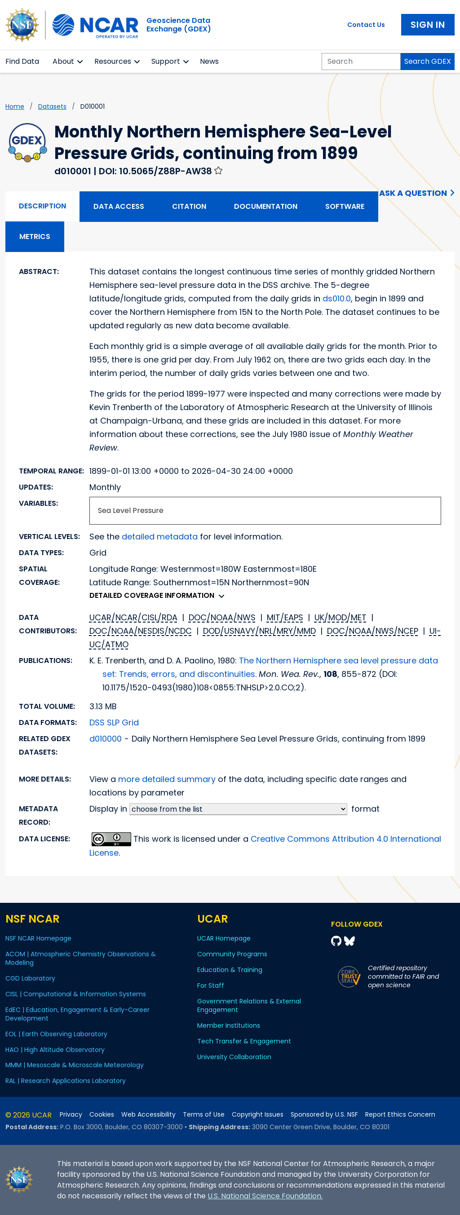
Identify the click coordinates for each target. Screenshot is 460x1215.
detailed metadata (160, 536)
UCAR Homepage (224, 938)
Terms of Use (204, 1114)
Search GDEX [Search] (427, 61)
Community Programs (232, 954)
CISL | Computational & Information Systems (75, 994)
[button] (80, 61)
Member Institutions (228, 1025)
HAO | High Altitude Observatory (55, 1049)
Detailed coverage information (159, 595)
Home (14, 106)
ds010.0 (337, 298)
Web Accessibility (148, 1114)
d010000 (105, 738)
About (63, 61)
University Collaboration (234, 1056)
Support (165, 61)
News (209, 61)
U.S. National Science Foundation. (265, 1196)
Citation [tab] (189, 206)
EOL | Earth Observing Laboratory (56, 1033)
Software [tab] (344, 206)
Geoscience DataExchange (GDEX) (178, 24)
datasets (52, 106)
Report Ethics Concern (400, 1114)
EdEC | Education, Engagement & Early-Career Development (77, 1014)
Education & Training (229, 969)
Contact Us (366, 24)
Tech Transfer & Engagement (244, 1041)
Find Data (22, 61)
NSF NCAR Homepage (38, 938)
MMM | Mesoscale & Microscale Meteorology (74, 1064)
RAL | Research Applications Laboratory (65, 1080)
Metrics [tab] (34, 236)
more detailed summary (167, 779)
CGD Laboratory (30, 978)
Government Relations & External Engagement (249, 1005)
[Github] (337, 941)
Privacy (71, 1114)
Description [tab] (42, 206)
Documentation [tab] (265, 206)
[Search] (361, 61)
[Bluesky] (349, 941)
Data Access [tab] (118, 206)
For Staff (210, 985)
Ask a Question (413, 193)
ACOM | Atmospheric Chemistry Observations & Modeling (80, 958)
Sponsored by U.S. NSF (324, 1114)
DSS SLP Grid (114, 722)
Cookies (101, 1114)
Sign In (428, 24)
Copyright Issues (257, 1114)
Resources (112, 61)
